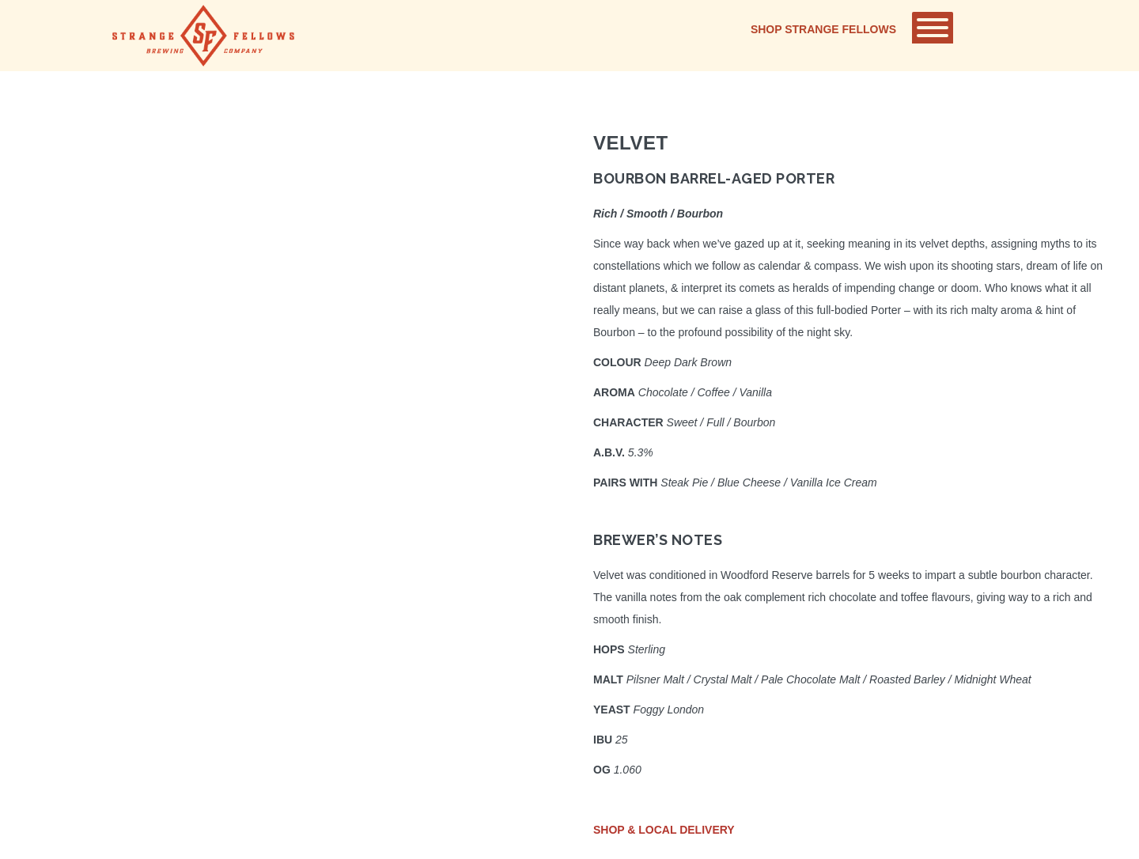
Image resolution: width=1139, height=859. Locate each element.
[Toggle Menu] (932, 27)
